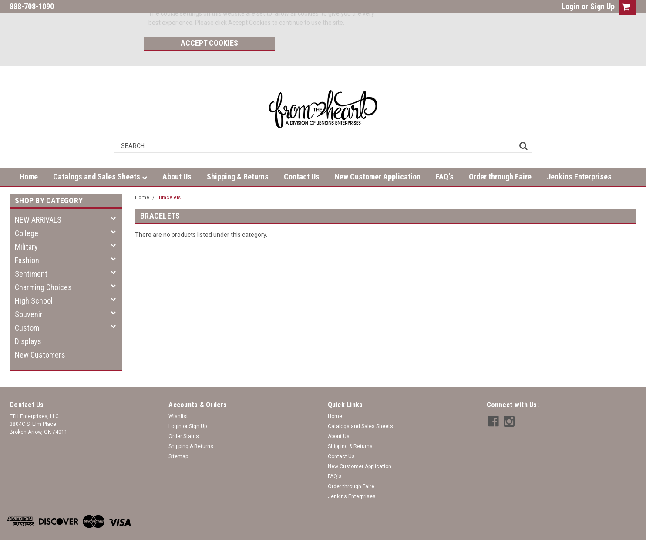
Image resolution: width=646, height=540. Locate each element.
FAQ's (445, 156)
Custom (27, 307)
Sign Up (602, 6)
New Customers (40, 334)
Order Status (183, 416)
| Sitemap (105, 531)
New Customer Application (378, 156)
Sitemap (178, 436)
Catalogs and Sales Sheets (100, 156)
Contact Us (302, 156)
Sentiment (31, 253)
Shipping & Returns (238, 156)
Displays (28, 320)
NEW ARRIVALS (38, 199)
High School (34, 280)
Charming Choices (43, 266)
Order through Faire (500, 156)
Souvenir (29, 293)
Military (26, 226)
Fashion (27, 239)
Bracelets (170, 177)
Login (570, 6)
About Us (177, 156)
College (26, 212)
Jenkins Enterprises (579, 156)
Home (29, 156)
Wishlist (178, 396)
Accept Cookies (429, 15)
